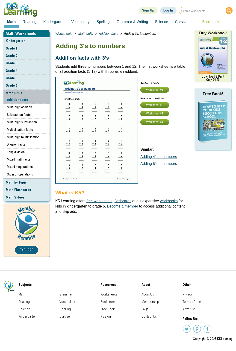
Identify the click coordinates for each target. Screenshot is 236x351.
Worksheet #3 (154, 113)
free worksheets (99, 201)
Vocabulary (67, 302)
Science (24, 309)
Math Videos (15, 197)
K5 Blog (105, 316)
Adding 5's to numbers (158, 164)
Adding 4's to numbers (158, 157)
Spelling (65, 309)
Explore (27, 250)
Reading (24, 302)
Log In (168, 10)
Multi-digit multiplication (23, 137)
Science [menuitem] (161, 22)
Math (21, 294)
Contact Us (149, 316)
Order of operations (20, 174)
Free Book (107, 309)
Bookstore (107, 302)
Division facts (16, 144)
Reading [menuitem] (29, 22)
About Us (148, 294)
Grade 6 (12, 85)
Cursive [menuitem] (181, 22)
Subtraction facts (19, 115)
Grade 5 (12, 78)
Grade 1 (12, 48)
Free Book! (213, 94)
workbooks (168, 201)
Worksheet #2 (154, 105)
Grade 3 (12, 63)
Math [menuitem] (11, 22)
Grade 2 (12, 56)
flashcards (123, 201)
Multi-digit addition (19, 107)
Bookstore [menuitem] (210, 22)
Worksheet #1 (154, 89)
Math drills (85, 33)
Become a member (122, 206)
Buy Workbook (213, 33)
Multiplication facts (20, 130)
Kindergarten (15, 41)
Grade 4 (12, 71)
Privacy (187, 294)
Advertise (189, 309)
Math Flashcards (18, 190)
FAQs (145, 309)
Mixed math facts (18, 159)
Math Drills (14, 93)
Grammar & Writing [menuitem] (132, 22)
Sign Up (148, 10)
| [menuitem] (194, 22)
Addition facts (17, 100)
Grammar (65, 294)
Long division (16, 152)
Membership (150, 302)
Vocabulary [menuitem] (80, 22)
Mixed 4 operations (20, 167)
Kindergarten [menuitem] (54, 22)
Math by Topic (16, 182)
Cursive (64, 316)
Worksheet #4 (154, 122)
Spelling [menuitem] (103, 22)
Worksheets (63, 33)
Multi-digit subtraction (22, 122)
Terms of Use (192, 302)
